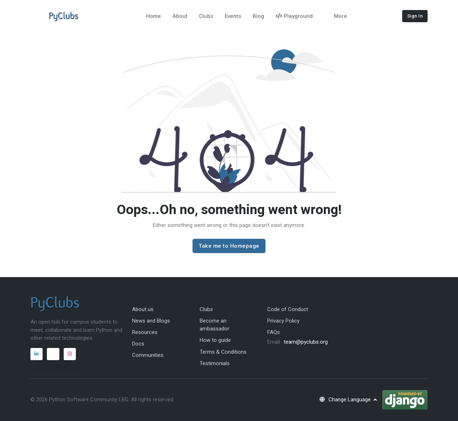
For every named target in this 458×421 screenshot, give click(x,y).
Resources (144, 332)
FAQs (273, 332)
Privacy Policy (283, 321)
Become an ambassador (214, 325)
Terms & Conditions (223, 352)
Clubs (206, 16)
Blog (258, 16)
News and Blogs (151, 321)
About (179, 16)
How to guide (215, 340)
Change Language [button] (345, 399)
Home (153, 16)
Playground (294, 16)
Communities (148, 355)
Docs (138, 343)
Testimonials (215, 363)
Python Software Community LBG (88, 399)
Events (233, 16)
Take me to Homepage (229, 246)
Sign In (415, 16)
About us (143, 309)
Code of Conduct (287, 309)
